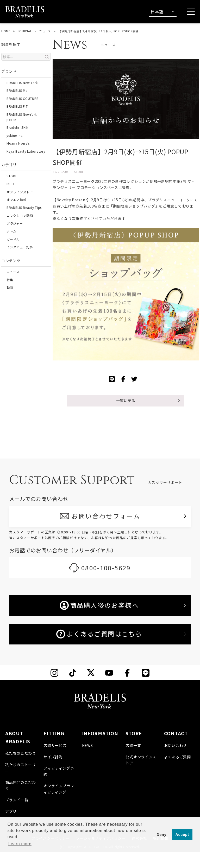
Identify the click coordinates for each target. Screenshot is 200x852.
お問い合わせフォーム (106, 515)
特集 (10, 279)
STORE (12, 176)
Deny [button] (161, 834)
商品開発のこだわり (20, 785)
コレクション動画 (20, 215)
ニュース (45, 31)
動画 (10, 287)
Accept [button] (182, 834)
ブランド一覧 (16, 799)
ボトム (11, 231)
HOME (5, 31)
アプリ (11, 811)
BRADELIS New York (22, 82)
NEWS (87, 745)
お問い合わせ (175, 745)
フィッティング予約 (58, 771)
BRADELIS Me (17, 90)
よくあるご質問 (177, 756)
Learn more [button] (20, 844)
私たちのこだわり (20, 753)
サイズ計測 (53, 756)
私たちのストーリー (20, 767)
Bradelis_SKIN (18, 127)
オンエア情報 (16, 199)
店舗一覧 (133, 745)
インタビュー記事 (20, 247)
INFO (10, 184)
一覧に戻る (125, 400)
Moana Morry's (18, 143)
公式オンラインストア (141, 760)
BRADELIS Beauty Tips (24, 207)
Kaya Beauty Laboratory (26, 151)
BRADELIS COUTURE (23, 98)
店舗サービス (54, 745)
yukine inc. (15, 135)
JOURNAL (25, 31)
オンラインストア (20, 192)
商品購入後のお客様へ (99, 605)
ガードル (13, 239)
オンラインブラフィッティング (58, 789)
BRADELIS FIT (17, 106)
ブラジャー (15, 223)
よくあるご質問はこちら (99, 633)
